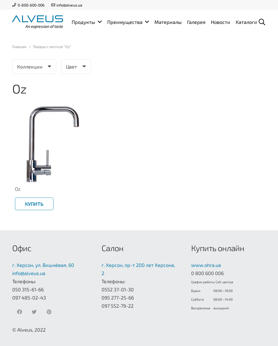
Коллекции (30, 67)
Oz (17, 189)
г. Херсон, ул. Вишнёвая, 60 (43, 265)
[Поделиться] (19, 312)
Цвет (71, 67)
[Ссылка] (37, 22)
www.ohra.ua (206, 265)
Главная (19, 46)
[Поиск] (262, 22)
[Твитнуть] (34, 312)
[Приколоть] (49, 312)
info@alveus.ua (28, 273)
